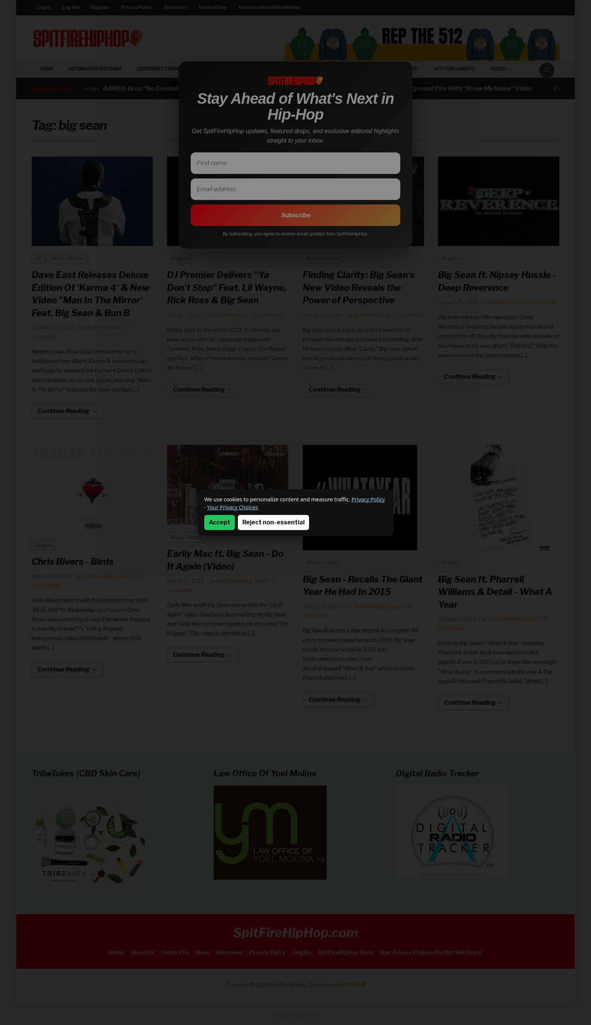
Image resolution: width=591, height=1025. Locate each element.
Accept (219, 522)
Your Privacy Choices (232, 507)
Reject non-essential (273, 522)
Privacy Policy (368, 499)
